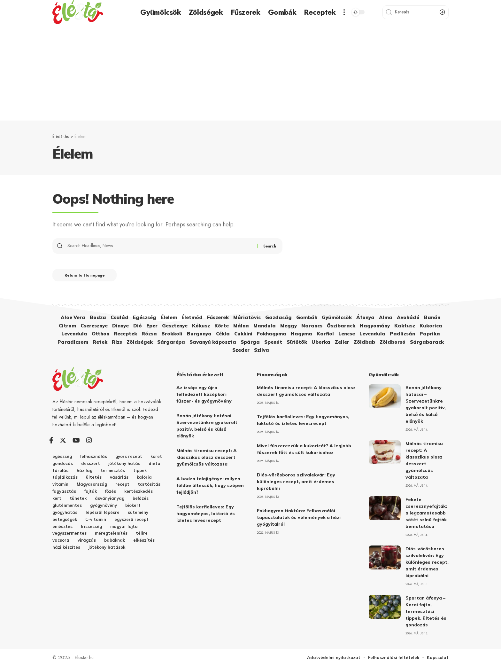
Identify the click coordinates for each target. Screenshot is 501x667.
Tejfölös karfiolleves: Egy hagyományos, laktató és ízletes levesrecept (205, 513)
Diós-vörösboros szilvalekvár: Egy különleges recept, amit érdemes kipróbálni (296, 481)
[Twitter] (63, 441)
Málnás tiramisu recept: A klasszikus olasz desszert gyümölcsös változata (206, 457)
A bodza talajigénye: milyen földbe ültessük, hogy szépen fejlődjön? (210, 485)
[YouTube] (76, 441)
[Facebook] (51, 441)
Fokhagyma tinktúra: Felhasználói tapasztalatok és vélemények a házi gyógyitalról (299, 517)
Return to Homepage (85, 276)
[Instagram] (89, 441)
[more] (344, 12)
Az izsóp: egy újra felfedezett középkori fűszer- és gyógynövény (204, 394)
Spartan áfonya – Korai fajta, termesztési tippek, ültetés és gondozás (425, 611)
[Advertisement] (250, 72)
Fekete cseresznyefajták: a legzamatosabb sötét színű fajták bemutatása (426, 513)
